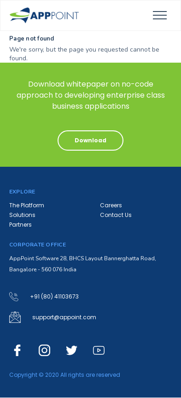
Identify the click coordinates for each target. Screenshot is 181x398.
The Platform (26, 205)
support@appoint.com (64, 317)
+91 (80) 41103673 (54, 296)
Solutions (22, 215)
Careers (111, 205)
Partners (20, 224)
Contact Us (116, 215)
